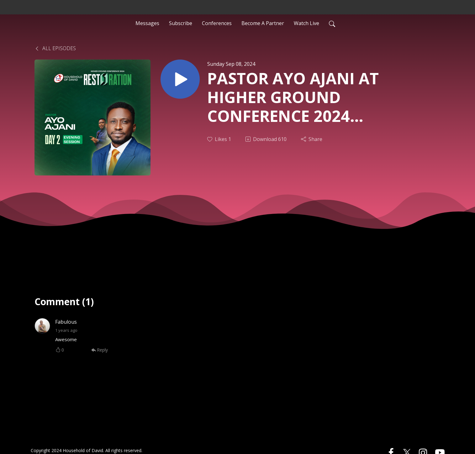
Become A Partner (262, 23)
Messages (147, 23)
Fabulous (66, 321)
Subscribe (180, 23)
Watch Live (306, 23)
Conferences (217, 23)
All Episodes (55, 48)
